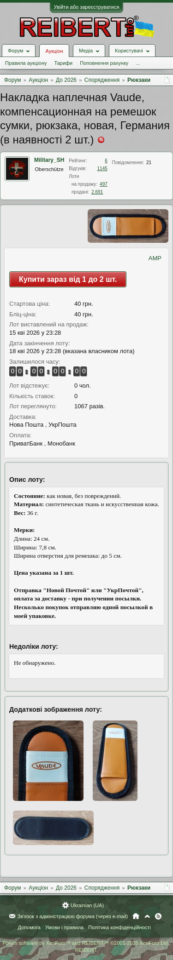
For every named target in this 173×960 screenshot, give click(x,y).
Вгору (147, 916)
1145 (102, 168)
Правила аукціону (26, 63)
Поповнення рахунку (104, 63)
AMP (155, 258)
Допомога (29, 927)
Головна (135, 916)
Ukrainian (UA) (87, 905)
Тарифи (63, 63)
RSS (158, 916)
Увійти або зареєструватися (86, 7)
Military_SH (49, 160)
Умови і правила (64, 927)
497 (103, 184)
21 (148, 162)
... (138, 63)
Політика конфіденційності (119, 927)
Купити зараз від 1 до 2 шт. (68, 279)
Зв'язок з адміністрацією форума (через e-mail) (73, 916)
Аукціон (54, 51)
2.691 (97, 191)
